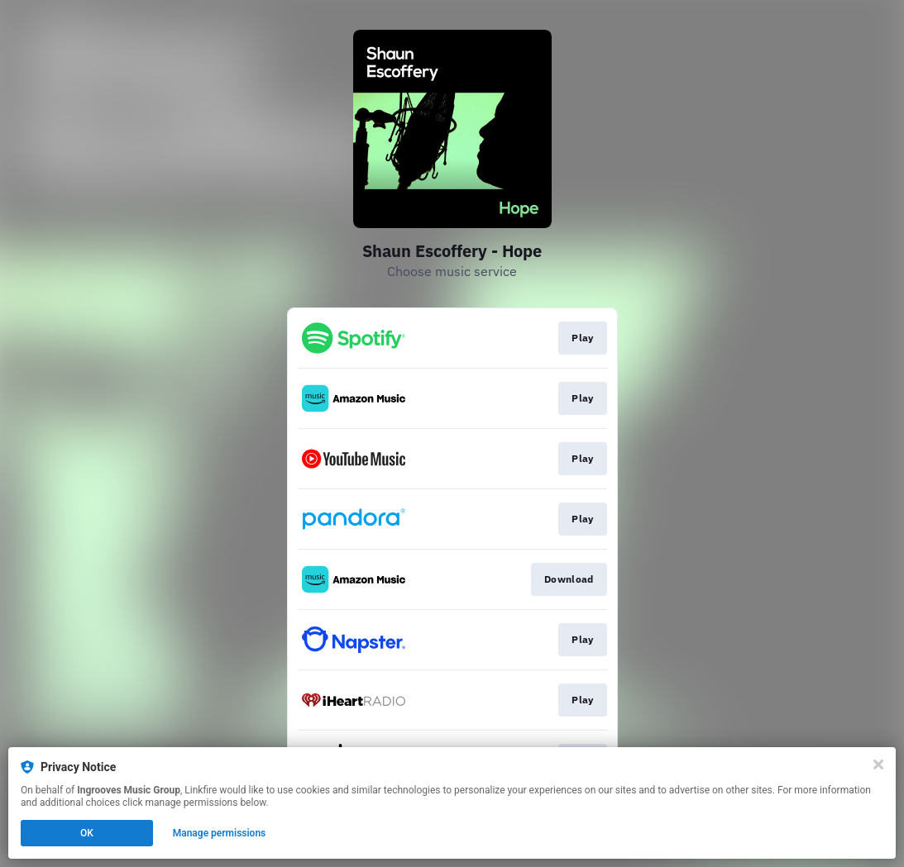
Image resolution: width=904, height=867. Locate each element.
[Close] (878, 764)
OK (86, 833)
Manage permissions (219, 833)
